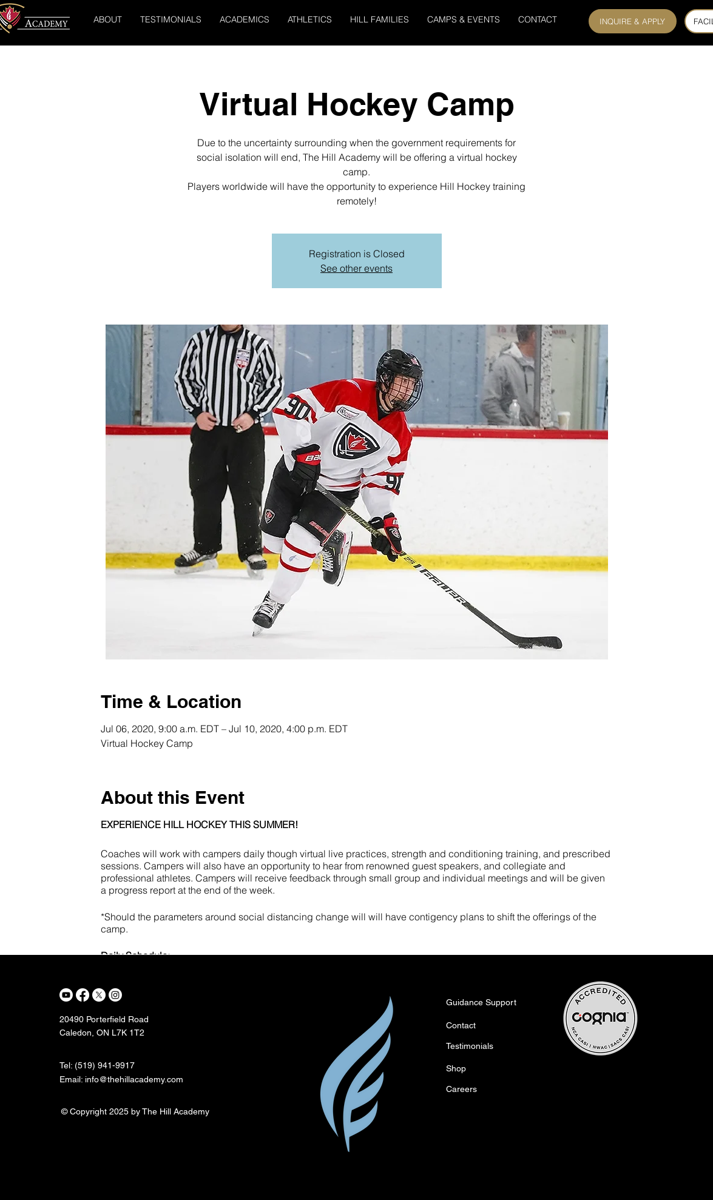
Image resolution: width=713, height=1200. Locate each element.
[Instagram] (115, 995)
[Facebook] (82, 995)
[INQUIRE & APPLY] (633, 21)
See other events (356, 268)
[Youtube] (66, 995)
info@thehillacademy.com (134, 1079)
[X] (99, 995)
